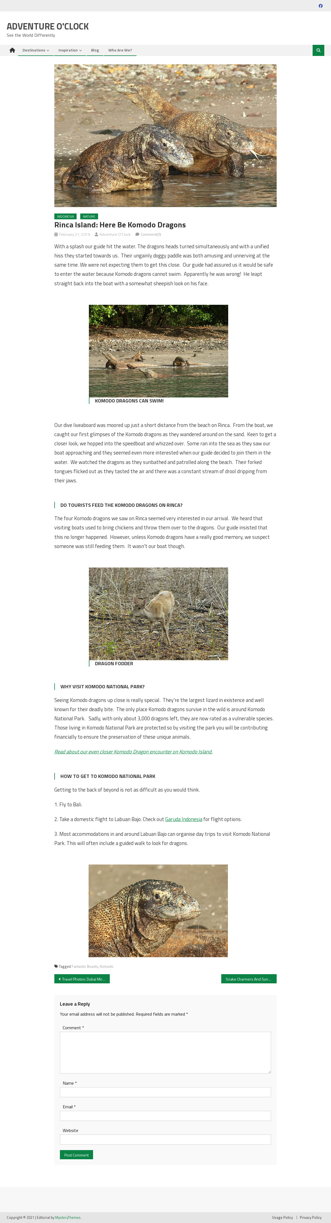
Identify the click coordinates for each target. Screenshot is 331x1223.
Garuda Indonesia (183, 819)
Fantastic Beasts (85, 966)
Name (70, 1083)
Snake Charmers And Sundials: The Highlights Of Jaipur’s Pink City (251, 979)
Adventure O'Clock (48, 26)
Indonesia (65, 216)
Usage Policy (282, 1217)
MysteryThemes (68, 1217)
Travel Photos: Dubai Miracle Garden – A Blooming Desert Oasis (86, 979)
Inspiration (68, 50)
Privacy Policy (311, 1217)
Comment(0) (151, 234)
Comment (73, 1027)
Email (69, 1106)
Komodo (106, 966)
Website (70, 1130)
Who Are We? (120, 50)
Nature (89, 216)
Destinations (34, 50)
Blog (95, 50)
